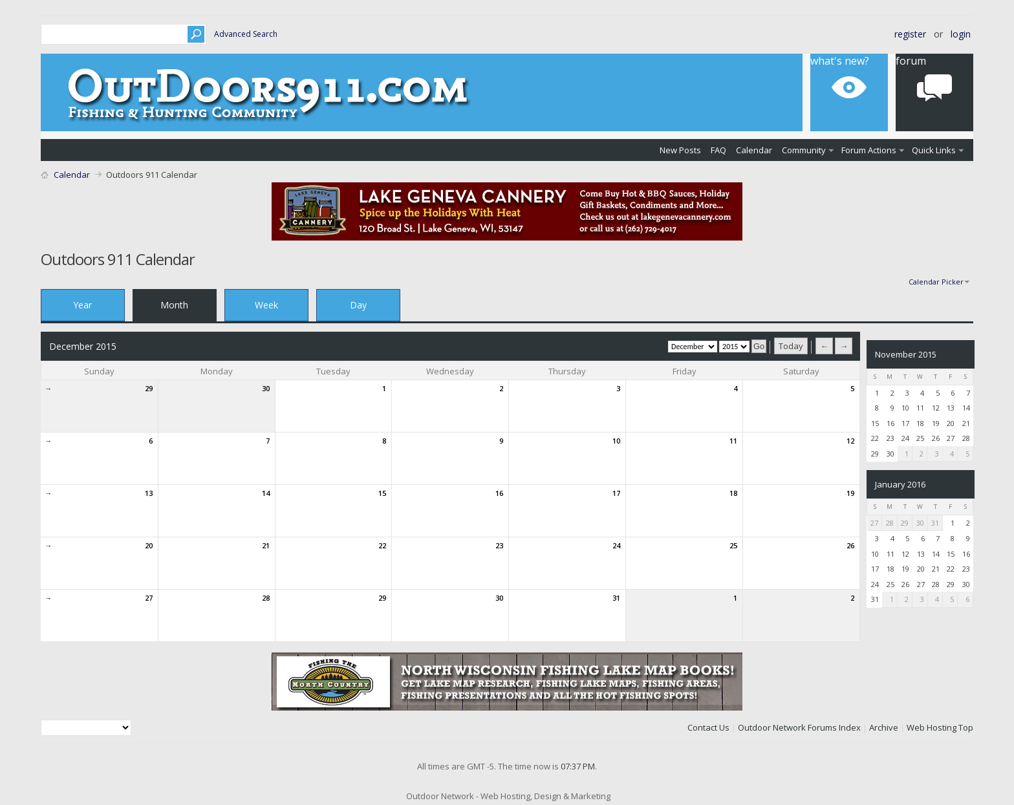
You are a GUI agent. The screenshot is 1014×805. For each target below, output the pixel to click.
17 (616, 493)
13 (149, 493)
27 (149, 598)
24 (616, 545)
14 (266, 493)
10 (616, 440)
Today (791, 346)
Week (266, 305)
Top (965, 727)
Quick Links (934, 150)
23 (499, 545)
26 (850, 545)
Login (961, 34)
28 (266, 598)
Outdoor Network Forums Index (799, 727)
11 (733, 440)
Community (804, 150)
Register (910, 34)
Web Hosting (931, 727)
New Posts (680, 150)
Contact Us (708, 727)
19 (850, 493)
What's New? (839, 61)
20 (149, 545)
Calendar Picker (936, 281)
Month (174, 305)
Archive (883, 727)
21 (266, 545)
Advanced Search (245, 33)
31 (616, 598)
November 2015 (905, 354)
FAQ (718, 150)
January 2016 (900, 484)
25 (733, 545)
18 (733, 493)
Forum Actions (868, 150)
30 (266, 388)
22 (382, 545)
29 (149, 388)
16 (499, 493)
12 (850, 440)
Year (82, 305)
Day (358, 305)
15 (382, 493)
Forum (911, 61)
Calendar (754, 150)
